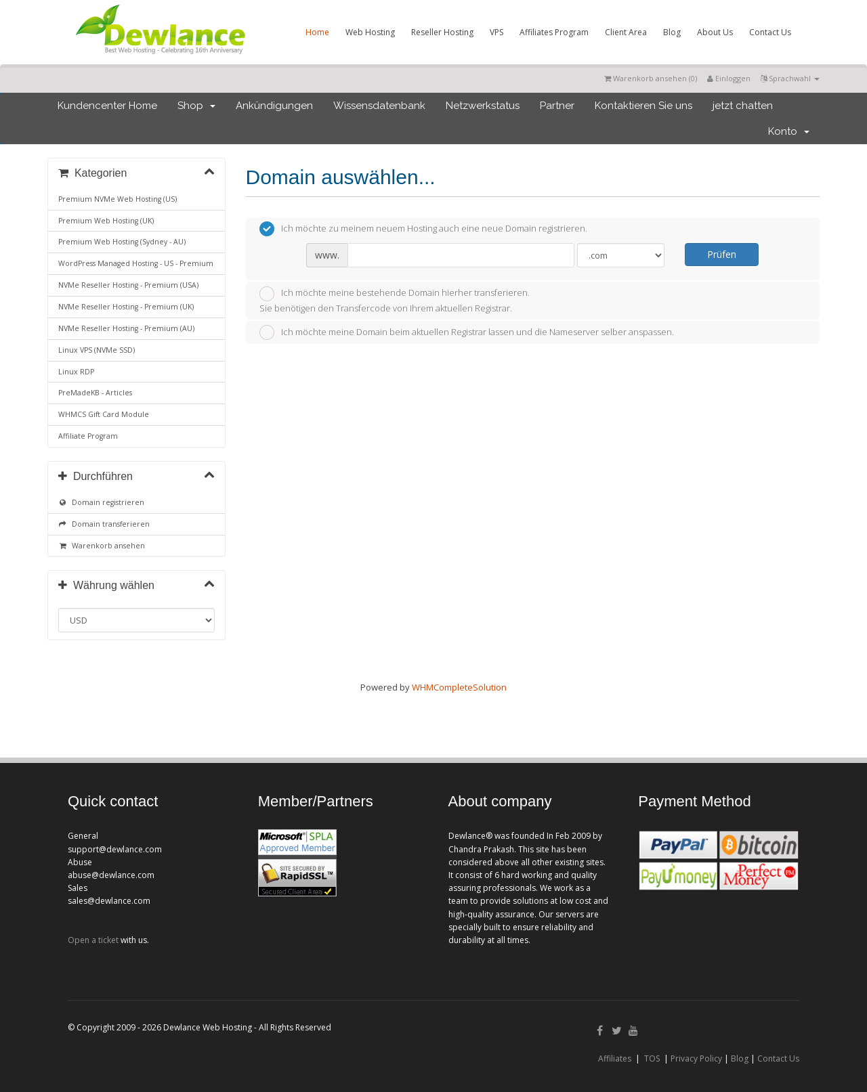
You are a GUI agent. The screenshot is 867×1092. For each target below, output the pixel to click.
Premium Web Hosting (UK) (106, 220)
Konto (788, 131)
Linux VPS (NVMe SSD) (96, 350)
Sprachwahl (790, 78)
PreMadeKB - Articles (95, 392)
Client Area (626, 32)
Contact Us (770, 32)
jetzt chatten (743, 106)
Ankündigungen (274, 106)
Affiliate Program (88, 436)
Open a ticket (93, 940)
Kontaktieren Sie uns (643, 106)
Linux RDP (76, 371)
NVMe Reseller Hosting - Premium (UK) (126, 306)
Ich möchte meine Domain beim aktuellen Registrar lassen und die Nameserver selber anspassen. (466, 332)
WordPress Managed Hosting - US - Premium (135, 263)
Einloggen (728, 78)
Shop (196, 106)
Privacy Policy (696, 1058)
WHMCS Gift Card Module (103, 414)
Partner (557, 106)
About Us (715, 32)
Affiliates (614, 1058)
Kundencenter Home (107, 106)
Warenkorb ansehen (101, 545)
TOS (652, 1058)
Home (317, 32)
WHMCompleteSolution (459, 687)
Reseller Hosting (442, 32)
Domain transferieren (104, 524)
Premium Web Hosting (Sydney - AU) (122, 241)
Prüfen (721, 254)
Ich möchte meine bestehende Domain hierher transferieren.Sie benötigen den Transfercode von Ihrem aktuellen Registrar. (394, 300)
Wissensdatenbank (379, 106)
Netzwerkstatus (483, 106)
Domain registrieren (101, 502)
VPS (496, 32)
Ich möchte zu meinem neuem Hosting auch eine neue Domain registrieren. (423, 228)
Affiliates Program (554, 32)
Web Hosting (370, 32)
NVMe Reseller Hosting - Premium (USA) (128, 285)
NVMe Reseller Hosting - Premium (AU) (126, 328)
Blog (672, 32)
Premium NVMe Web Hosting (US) (117, 199)
